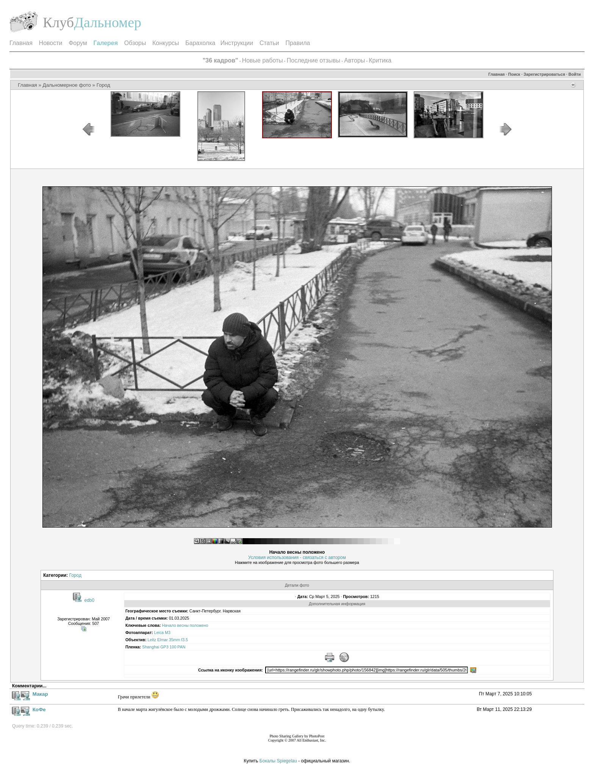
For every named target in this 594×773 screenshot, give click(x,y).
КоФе (39, 709)
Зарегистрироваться (544, 74)
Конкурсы (165, 43)
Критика (380, 60)
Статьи (269, 43)
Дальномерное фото (67, 85)
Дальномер (107, 22)
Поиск (514, 74)
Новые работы (262, 60)
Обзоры (135, 43)
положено (199, 625)
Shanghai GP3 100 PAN (163, 647)
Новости (51, 43)
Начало (169, 625)
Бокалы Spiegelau (278, 761)
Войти (575, 74)
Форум (78, 43)
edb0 (89, 600)
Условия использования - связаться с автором (297, 557)
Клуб (58, 22)
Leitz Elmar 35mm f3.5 (167, 639)
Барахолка (200, 43)
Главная (21, 43)
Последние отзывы (313, 60)
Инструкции (236, 43)
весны (183, 625)
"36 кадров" (220, 60)
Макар (40, 694)
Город (103, 85)
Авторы (354, 60)
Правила (297, 43)
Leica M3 (162, 632)
